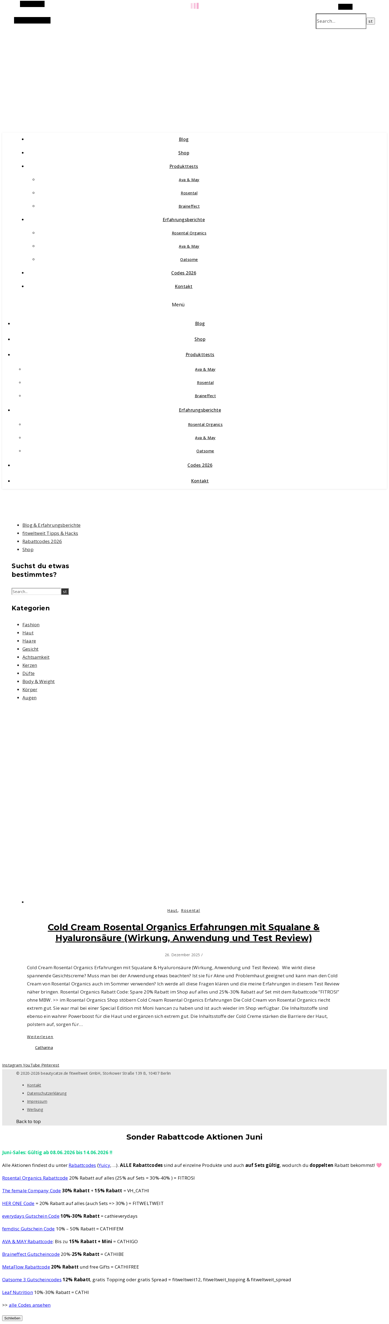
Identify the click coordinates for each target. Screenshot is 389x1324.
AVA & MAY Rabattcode (27, 1241)
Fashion (30, 624)
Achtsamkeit (35, 657)
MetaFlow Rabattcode (26, 1267)
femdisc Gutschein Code (28, 1229)
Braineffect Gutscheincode (31, 1254)
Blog (184, 139)
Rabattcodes (82, 1165)
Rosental (189, 193)
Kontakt (184, 286)
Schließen (12, 1318)
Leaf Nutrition (17, 1292)
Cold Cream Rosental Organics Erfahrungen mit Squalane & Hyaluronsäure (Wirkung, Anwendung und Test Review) (184, 932)
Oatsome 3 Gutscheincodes (32, 1279)
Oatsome (189, 259)
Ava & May (189, 179)
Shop (183, 153)
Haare (29, 641)
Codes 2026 (183, 273)
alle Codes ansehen (30, 1305)
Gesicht (30, 649)
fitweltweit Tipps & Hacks (50, 533)
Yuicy (104, 1165)
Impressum (37, 1101)
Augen (29, 697)
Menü (178, 304)
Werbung (35, 1109)
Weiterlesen (40, 1036)
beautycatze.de (116, 75)
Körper (29, 689)
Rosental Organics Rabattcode (35, 1178)
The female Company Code (31, 1190)
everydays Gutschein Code (30, 1216)
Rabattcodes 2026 (42, 541)
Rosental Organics (189, 233)
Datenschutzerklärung (46, 1093)
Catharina (44, 1047)
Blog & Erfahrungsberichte (51, 525)
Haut (27, 633)
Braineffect (189, 206)
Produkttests (183, 166)
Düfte (28, 673)
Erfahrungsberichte (184, 220)
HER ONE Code (18, 1203)
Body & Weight (38, 681)
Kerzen (29, 665)
